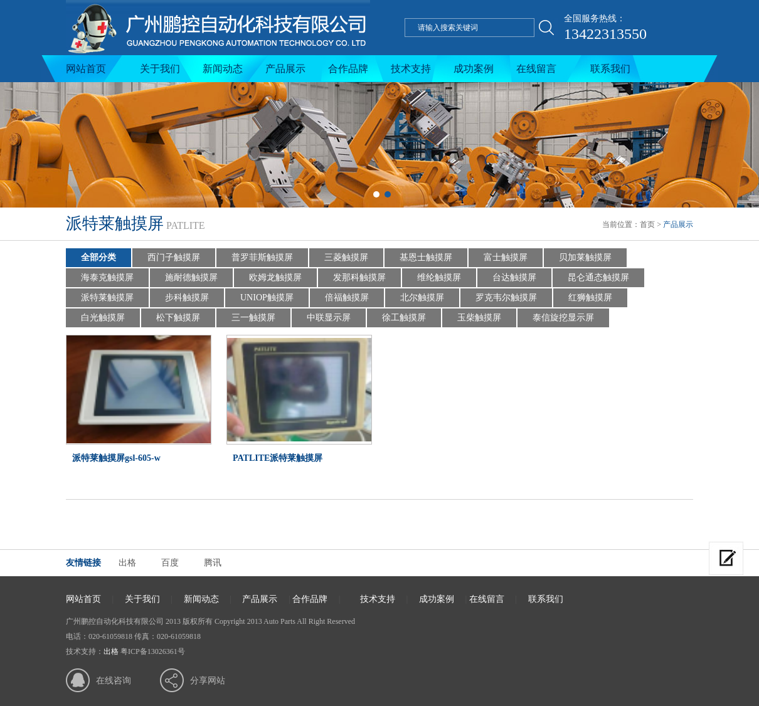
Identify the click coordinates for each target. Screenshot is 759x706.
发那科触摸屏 (359, 277)
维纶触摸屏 (439, 277)
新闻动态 (223, 68)
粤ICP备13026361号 (152, 651)
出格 (127, 562)
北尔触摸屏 (422, 297)
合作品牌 (348, 68)
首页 (647, 224)
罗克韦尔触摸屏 (506, 297)
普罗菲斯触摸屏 (262, 257)
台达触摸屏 (514, 277)
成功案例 (474, 68)
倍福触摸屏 (347, 297)
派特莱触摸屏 (107, 297)
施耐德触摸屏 (191, 277)
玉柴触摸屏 (479, 317)
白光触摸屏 (103, 317)
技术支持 (411, 68)
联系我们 (610, 68)
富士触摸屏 (506, 257)
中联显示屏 (329, 317)
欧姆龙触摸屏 (275, 277)
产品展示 (285, 68)
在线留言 (536, 68)
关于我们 (160, 68)
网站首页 (86, 68)
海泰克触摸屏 (107, 277)
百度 (170, 562)
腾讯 (212, 562)
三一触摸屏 (253, 317)
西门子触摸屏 (173, 257)
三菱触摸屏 (346, 257)
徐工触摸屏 (404, 317)
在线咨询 (113, 680)
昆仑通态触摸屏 (598, 277)
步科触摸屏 (187, 297)
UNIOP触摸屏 (267, 297)
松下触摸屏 (178, 317)
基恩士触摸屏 (426, 257)
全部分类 (98, 257)
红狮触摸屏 (590, 297)
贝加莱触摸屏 (585, 257)
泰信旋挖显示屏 (563, 317)
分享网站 (207, 680)
